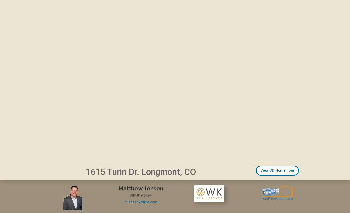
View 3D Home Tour (277, 170)
